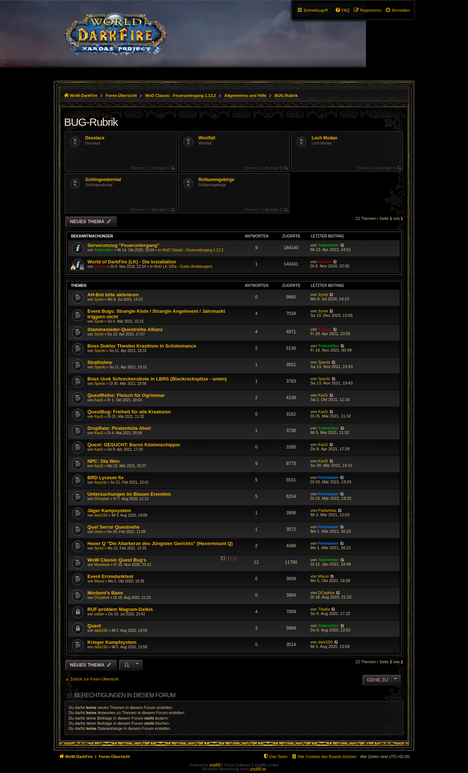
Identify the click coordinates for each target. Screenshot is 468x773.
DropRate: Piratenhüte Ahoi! (119, 428)
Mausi (99, 581)
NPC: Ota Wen (103, 461)
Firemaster (328, 477)
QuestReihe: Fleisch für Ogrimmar (126, 395)
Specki (99, 351)
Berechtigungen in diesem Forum (124, 695)
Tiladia (324, 609)
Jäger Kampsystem (109, 510)
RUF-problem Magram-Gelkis (120, 609)
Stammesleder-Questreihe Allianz (125, 329)
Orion (98, 532)
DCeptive (101, 499)
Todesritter (103, 250)
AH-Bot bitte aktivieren (113, 294)
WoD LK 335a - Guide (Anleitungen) (183, 266)
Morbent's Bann (105, 593)
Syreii (98, 299)
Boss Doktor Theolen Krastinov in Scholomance (141, 346)
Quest (94, 625)
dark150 (100, 515)
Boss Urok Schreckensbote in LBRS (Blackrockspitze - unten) (157, 379)
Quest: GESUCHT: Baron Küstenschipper (133, 444)
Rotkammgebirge (216, 179)
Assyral (100, 482)
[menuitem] (397, 10)
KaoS (98, 400)
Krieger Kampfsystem (111, 642)
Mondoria (102, 565)
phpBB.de (258, 769)
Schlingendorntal (103, 179)
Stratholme (99, 362)
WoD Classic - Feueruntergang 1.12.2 (192, 250)
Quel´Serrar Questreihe (113, 527)
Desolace (95, 137)
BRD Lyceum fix (105, 477)
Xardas (100, 266)
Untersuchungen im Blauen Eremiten (129, 494)
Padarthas (327, 510)
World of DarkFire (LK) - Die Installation (131, 261)
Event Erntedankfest (110, 576)
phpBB (215, 765)
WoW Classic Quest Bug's (116, 560)
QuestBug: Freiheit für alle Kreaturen (129, 411)
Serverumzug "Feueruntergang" (123, 245)
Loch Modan (324, 137)
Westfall (207, 137)
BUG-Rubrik (91, 122)
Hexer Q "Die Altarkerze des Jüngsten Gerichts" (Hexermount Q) (160, 543)
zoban (99, 614)
